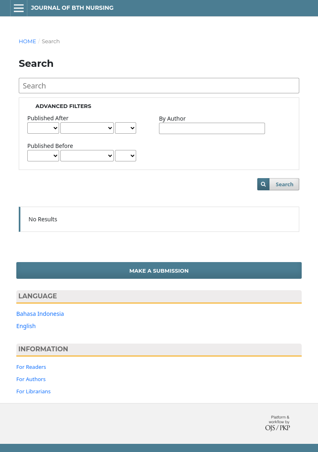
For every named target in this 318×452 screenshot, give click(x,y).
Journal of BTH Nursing (72, 7)
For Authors (31, 379)
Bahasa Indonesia (40, 314)
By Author (172, 118)
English (26, 326)
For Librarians (33, 391)
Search (284, 184)
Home (27, 41)
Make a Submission (159, 270)
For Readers (31, 366)
